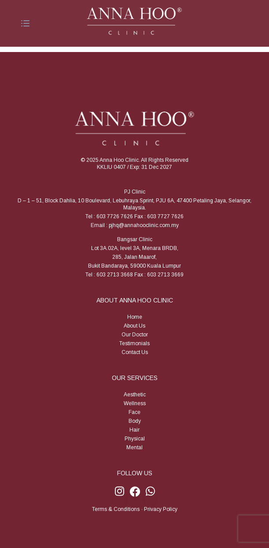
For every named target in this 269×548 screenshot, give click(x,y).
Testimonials (134, 343)
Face (134, 412)
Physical (135, 439)
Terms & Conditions (116, 509)
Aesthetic (135, 394)
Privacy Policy (160, 509)
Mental (134, 447)
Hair (134, 430)
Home (134, 317)
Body (135, 421)
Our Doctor (135, 335)
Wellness (135, 403)
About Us (134, 326)
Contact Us (135, 352)
